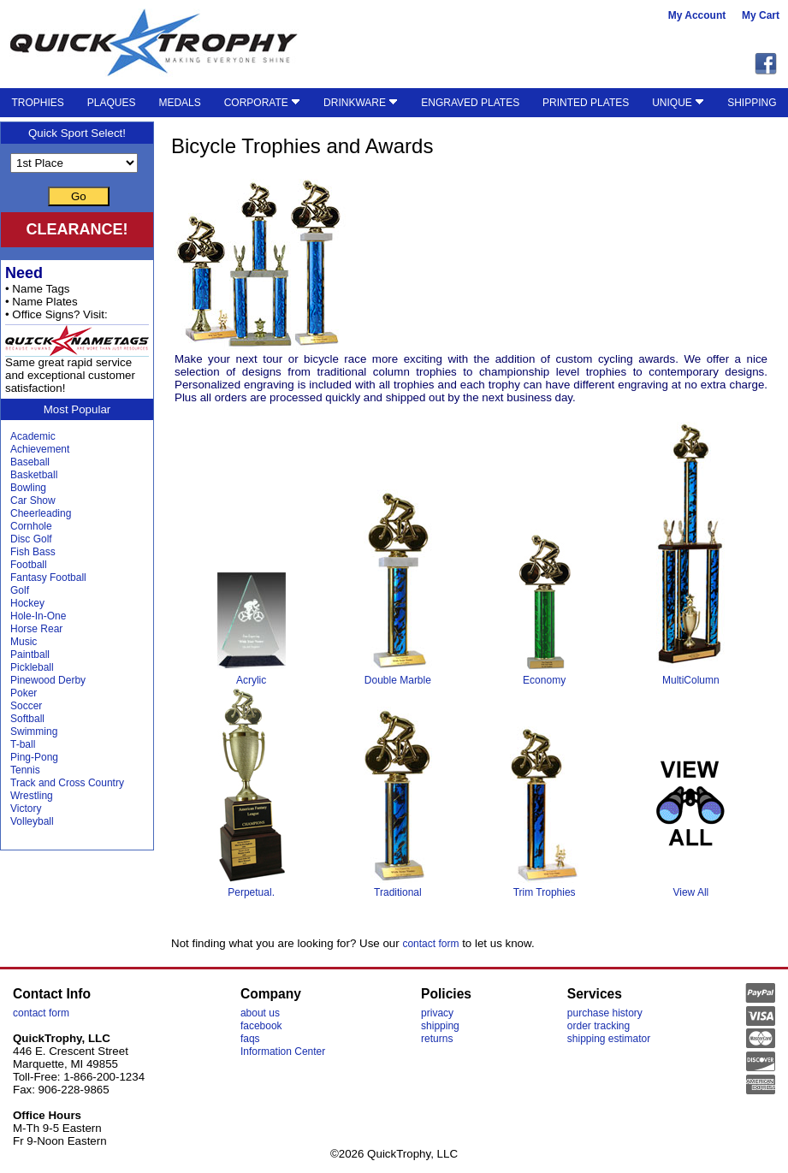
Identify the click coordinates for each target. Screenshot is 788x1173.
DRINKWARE (360, 103)
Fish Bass (33, 552)
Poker (23, 693)
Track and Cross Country (67, 783)
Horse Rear (36, 629)
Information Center (282, 1051)
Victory (25, 809)
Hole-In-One (38, 616)
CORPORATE (262, 103)
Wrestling (31, 796)
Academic (33, 436)
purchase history (605, 1013)
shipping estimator (608, 1039)
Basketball (33, 475)
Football (28, 565)
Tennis (25, 770)
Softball (27, 719)
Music (23, 642)
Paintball (30, 655)
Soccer (26, 706)
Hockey (27, 603)
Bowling (28, 488)
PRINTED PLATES (585, 103)
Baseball (30, 462)
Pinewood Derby (48, 680)
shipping (440, 1026)
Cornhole (31, 526)
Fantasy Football (48, 578)
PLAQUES (111, 103)
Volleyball (32, 821)
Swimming (33, 732)
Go (78, 196)
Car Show (33, 501)
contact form (430, 944)
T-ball (22, 744)
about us (260, 1013)
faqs (250, 1039)
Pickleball (32, 667)
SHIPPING (751, 103)
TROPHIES (37, 103)
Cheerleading (40, 513)
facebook (261, 1026)
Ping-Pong (34, 757)
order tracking (598, 1026)
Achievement (39, 449)
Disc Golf (31, 539)
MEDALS (179, 103)
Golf (19, 590)
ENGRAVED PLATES (470, 103)
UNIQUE (678, 103)
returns (437, 1039)
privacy (437, 1013)
